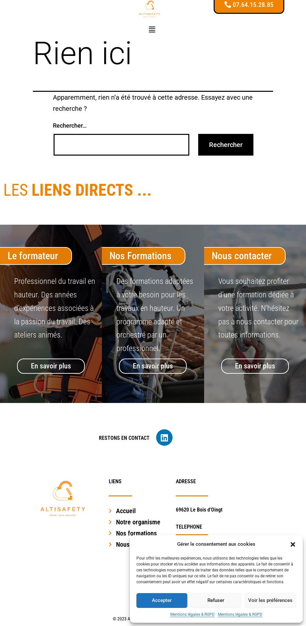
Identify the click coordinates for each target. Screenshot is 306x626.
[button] (293, 544)
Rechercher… (70, 125)
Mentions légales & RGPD (192, 614)
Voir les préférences (270, 600)
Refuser (215, 600)
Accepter (162, 600)
